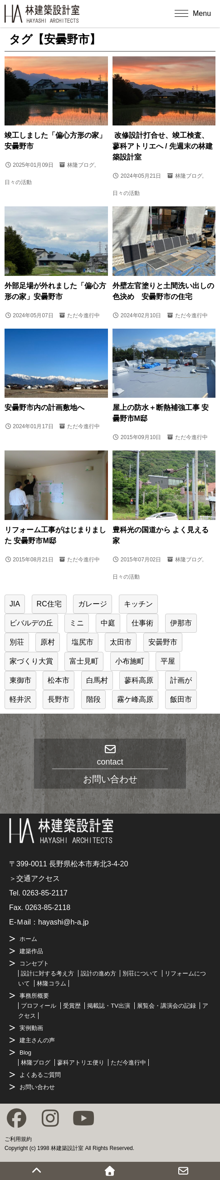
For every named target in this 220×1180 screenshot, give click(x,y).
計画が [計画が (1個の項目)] (181, 680)
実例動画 (31, 1028)
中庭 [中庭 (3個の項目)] (108, 623)
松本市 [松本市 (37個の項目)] (58, 680)
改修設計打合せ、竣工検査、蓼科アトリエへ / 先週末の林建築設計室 (162, 146)
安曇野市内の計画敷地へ (44, 407)
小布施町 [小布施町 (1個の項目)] (129, 661)
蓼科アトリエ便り (80, 1062)
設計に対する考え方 (47, 973)
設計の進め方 (98, 973)
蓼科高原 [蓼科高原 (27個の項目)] (138, 680)
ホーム (28, 938)
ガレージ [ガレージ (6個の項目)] (92, 604)
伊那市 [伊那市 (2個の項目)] (181, 623)
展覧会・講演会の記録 (166, 1005)
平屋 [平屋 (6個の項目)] (168, 661)
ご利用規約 (18, 1139)
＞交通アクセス (34, 878)
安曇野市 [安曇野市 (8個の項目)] (162, 642)
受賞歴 (72, 1005)
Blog (25, 1052)
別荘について (140, 973)
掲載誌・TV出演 (108, 1005)
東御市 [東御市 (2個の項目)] (20, 680)
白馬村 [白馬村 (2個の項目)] (97, 680)
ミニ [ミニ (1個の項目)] (76, 623)
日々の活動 (18, 182)
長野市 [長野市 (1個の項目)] (58, 699)
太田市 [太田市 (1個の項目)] (121, 642)
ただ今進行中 (83, 315)
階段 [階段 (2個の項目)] (93, 699)
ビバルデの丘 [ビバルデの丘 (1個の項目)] (31, 623)
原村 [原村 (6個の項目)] (47, 642)
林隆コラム (51, 983)
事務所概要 (34, 995)
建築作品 (31, 951)
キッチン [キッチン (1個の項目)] (138, 604)
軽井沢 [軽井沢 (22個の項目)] (20, 699)
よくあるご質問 (40, 1074)
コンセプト (34, 963)
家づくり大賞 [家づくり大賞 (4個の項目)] (31, 661)
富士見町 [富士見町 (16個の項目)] (83, 661)
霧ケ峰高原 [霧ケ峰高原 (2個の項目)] (135, 699)
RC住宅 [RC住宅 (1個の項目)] (49, 604)
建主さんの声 (37, 1040)
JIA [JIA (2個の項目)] (15, 604)
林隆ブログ (80, 165)
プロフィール (38, 1005)
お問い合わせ (37, 1087)
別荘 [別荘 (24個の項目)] (17, 642)
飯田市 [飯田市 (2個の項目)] (181, 699)
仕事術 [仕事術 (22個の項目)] (142, 623)
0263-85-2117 (45, 893)
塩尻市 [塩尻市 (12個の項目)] (82, 642)
